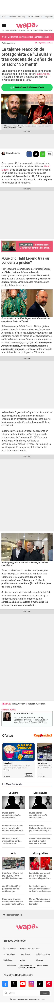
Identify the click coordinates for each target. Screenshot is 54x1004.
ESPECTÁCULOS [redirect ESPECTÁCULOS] (15, 30)
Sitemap (39, 960)
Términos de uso (25, 966)
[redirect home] (27, 28)
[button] (51, 37)
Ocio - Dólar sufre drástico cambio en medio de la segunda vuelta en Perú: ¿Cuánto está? (25, 37)
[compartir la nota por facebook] (29, 154)
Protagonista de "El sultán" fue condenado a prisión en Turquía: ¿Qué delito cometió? (34, 248)
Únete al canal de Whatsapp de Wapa (27, 87)
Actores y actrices (36, 704)
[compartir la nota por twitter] (36, 154)
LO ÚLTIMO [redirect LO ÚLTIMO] (5, 30)
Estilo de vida (25, 954)
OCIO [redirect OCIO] (46, 30)
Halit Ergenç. (42, 73)
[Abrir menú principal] (4, 25)
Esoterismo (7, 960)
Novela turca (18, 704)
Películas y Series (8, 43)
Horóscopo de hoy (17, 17)
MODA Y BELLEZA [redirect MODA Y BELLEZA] (26, 30)
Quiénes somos (42, 966)
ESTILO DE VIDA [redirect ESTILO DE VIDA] (38, 30)
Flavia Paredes (13, 153)
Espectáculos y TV (27, 949)
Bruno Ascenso (35, 17)
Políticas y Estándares (27, 968)
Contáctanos (11, 966)
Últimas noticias (9, 949)
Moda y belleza (9, 954)
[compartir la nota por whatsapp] (42, 154)
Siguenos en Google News (49, 154)
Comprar (29, 775)
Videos (22, 960)
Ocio (38, 949)
